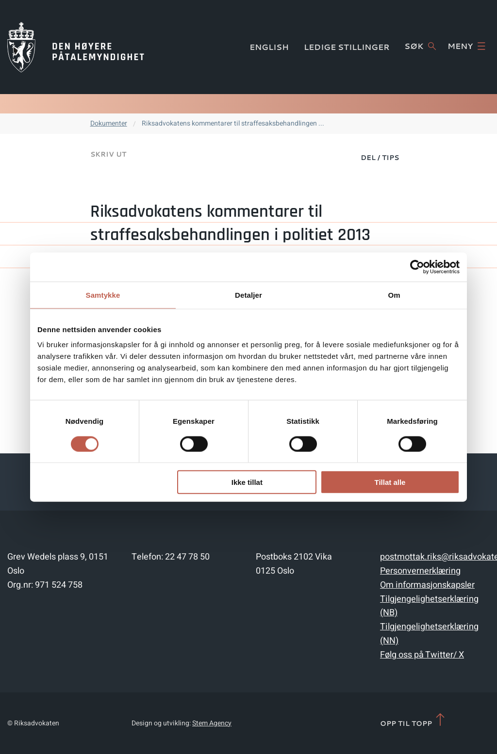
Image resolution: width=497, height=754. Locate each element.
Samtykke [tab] (103, 294)
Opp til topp (413, 720)
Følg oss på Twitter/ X (422, 654)
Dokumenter (108, 123)
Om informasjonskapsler (427, 585)
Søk (420, 46)
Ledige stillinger (347, 46)
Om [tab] (394, 294)
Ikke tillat (247, 482)
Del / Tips (380, 157)
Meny (466, 46)
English (269, 46)
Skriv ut (108, 154)
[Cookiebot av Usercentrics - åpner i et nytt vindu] (417, 266)
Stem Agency (212, 723)
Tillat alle (389, 482)
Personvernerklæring (420, 571)
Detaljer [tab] (248, 294)
